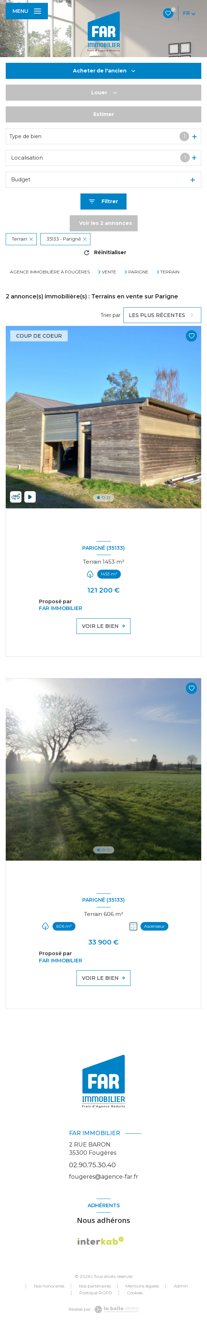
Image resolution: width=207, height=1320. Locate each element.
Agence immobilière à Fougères (50, 271)
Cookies (135, 1292)
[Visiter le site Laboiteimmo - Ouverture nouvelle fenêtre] (116, 1309)
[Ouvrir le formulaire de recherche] (103, 201)
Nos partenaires (95, 1286)
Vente (109, 272)
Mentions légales (142, 1286)
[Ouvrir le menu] (27, 11)
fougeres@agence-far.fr (103, 1176)
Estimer (103, 114)
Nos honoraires (49, 1286)
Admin (181, 1286)
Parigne (138, 272)
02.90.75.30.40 (92, 1165)
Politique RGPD (95, 1292)
